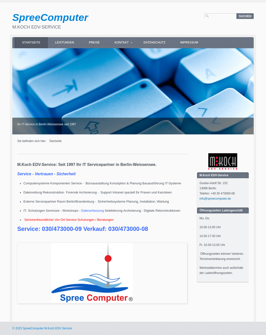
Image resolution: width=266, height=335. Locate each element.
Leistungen (64, 42)
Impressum (189, 42)
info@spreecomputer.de (215, 198)
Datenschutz (155, 42)
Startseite (31, 42)
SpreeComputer (50, 17)
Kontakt (122, 42)
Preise (94, 42)
